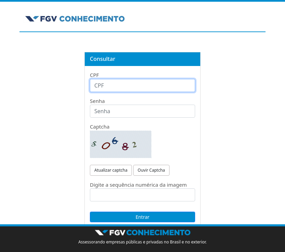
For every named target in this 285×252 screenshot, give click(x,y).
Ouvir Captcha (151, 170)
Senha (97, 100)
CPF (94, 74)
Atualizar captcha (110, 170)
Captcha (99, 126)
